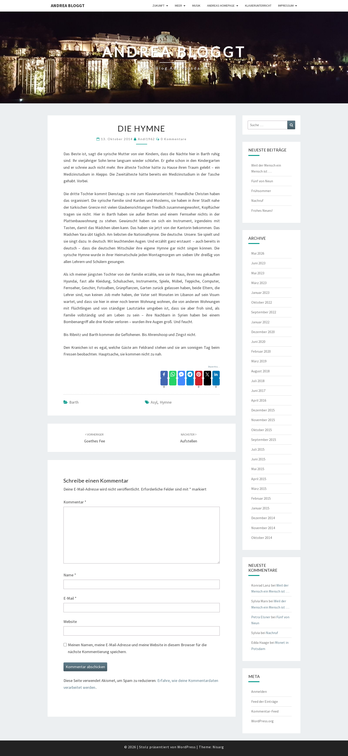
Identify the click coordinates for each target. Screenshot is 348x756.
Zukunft (158, 6)
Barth (74, 402)
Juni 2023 (258, 263)
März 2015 (259, 488)
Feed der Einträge (264, 701)
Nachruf (257, 200)
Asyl (154, 402)
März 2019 (259, 361)
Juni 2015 (258, 459)
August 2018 (260, 371)
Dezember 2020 (263, 332)
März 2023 (259, 283)
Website (70, 621)
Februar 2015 (261, 498)
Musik (196, 6)
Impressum (286, 6)
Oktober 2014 (261, 537)
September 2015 (263, 439)
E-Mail (70, 598)
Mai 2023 (257, 273)
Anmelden (259, 691)
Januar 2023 (260, 292)
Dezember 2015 (263, 410)
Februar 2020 (261, 351)
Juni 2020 (258, 341)
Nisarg (218, 747)
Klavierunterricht (258, 6)
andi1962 (146, 139)
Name (69, 574)
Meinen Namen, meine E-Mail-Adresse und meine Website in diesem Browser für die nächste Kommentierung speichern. (137, 648)
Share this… (214, 366)
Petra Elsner (260, 617)
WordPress (186, 747)
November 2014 (263, 528)
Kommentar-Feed (265, 711)
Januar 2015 (260, 508)
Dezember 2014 (263, 518)
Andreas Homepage (221, 6)
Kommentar (74, 502)
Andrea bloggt (68, 5)
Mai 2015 (257, 469)
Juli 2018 (258, 381)
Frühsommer (261, 191)
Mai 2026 (257, 253)
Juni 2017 (258, 390)
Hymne (166, 402)
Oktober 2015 (261, 430)
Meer (178, 6)
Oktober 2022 (261, 302)
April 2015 (258, 479)
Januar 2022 (260, 322)
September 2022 (263, 312)
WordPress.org (262, 721)
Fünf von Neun (262, 181)
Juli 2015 (258, 449)
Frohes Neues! (262, 210)
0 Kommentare (174, 139)
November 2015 (263, 420)
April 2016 (258, 400)
